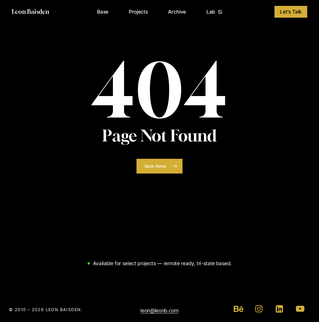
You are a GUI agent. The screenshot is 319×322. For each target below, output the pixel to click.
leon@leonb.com (159, 310)
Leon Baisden (30, 12)
